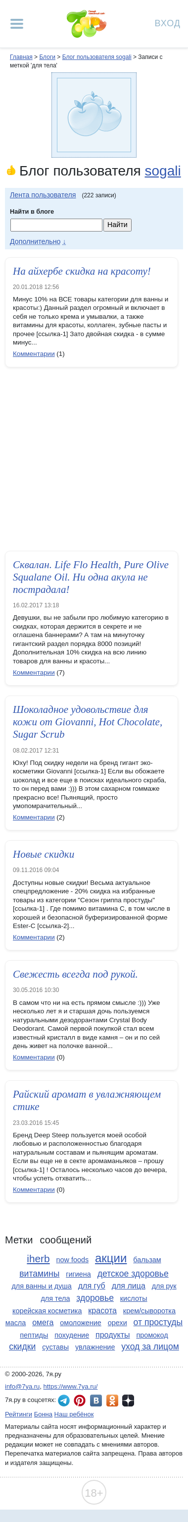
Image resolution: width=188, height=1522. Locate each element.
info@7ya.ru (22, 1386)
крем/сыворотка (149, 1311)
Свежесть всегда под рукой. (75, 974)
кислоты (133, 1298)
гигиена (78, 1274)
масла (15, 1323)
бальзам (147, 1260)
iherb (38, 1258)
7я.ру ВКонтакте (96, 1400)
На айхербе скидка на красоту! (82, 271)
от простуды (158, 1322)
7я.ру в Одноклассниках (112, 1400)
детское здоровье (133, 1274)
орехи (117, 1323)
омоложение (80, 1323)
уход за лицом (150, 1346)
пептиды (34, 1335)
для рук (164, 1286)
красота (102, 1310)
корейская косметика (47, 1311)
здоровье (95, 1298)
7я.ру (128, 1400)
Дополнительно (35, 241)
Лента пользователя (43, 195)
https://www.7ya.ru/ (71, 1386)
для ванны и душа (41, 1286)
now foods (72, 1260)
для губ (91, 1286)
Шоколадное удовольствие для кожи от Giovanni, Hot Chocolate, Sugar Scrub (87, 721)
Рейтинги (18, 1414)
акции (111, 1258)
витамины (39, 1274)
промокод (152, 1335)
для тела (55, 1298)
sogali (162, 170)
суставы (55, 1347)
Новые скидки (43, 854)
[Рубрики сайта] (17, 24)
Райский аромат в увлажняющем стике (87, 1100)
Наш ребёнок (74, 1414)
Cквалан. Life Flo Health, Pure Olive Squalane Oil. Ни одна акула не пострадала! (91, 577)
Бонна (43, 1414)
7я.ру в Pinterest (80, 1400)
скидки (22, 1346)
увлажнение (95, 1347)
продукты (112, 1335)
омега (42, 1322)
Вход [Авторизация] (168, 22)
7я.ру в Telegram (64, 1400)
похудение (71, 1335)
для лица (128, 1286)
